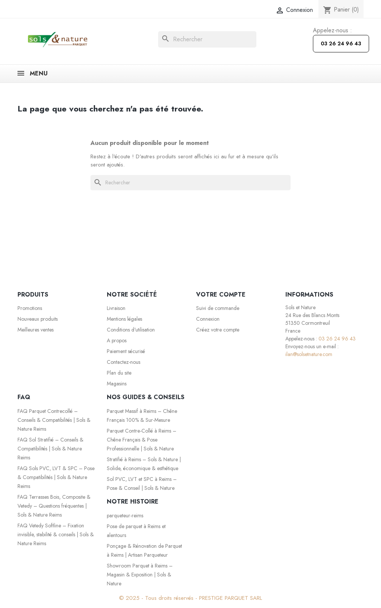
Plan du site (119, 372)
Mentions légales (124, 319)
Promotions (29, 308)
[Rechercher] (207, 39)
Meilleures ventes (35, 329)
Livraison (116, 308)
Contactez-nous (123, 362)
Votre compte (221, 294)
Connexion (208, 319)
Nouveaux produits (37, 319)
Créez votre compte (217, 329)
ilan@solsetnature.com (308, 354)
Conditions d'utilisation (131, 329)
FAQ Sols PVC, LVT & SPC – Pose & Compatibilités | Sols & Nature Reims (56, 477)
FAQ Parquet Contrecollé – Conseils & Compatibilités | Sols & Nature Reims (53, 420)
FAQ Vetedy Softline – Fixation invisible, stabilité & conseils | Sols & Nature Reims (55, 534)
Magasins (117, 383)
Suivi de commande (217, 308)
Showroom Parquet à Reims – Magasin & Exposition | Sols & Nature (140, 574)
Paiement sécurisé (126, 351)
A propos (117, 340)
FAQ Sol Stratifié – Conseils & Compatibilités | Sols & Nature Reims (50, 448)
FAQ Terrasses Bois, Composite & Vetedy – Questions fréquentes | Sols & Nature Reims (53, 505)
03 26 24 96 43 (341, 43)
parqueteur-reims (125, 515)
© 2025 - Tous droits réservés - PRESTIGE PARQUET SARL (190, 598)
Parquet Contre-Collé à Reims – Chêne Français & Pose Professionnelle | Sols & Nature (141, 439)
